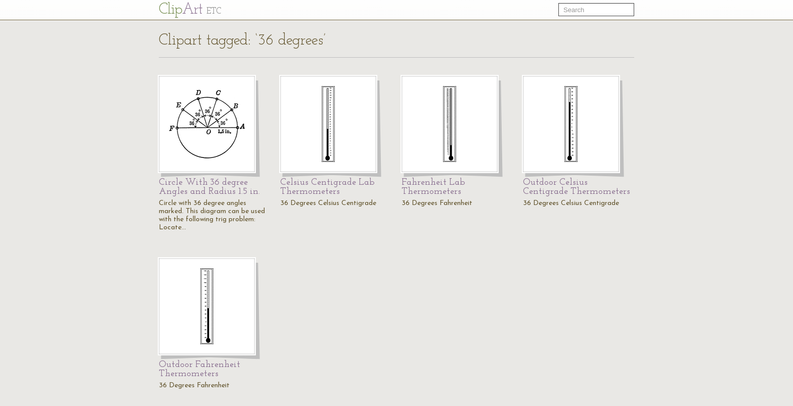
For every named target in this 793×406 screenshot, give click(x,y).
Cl (190, 10)
